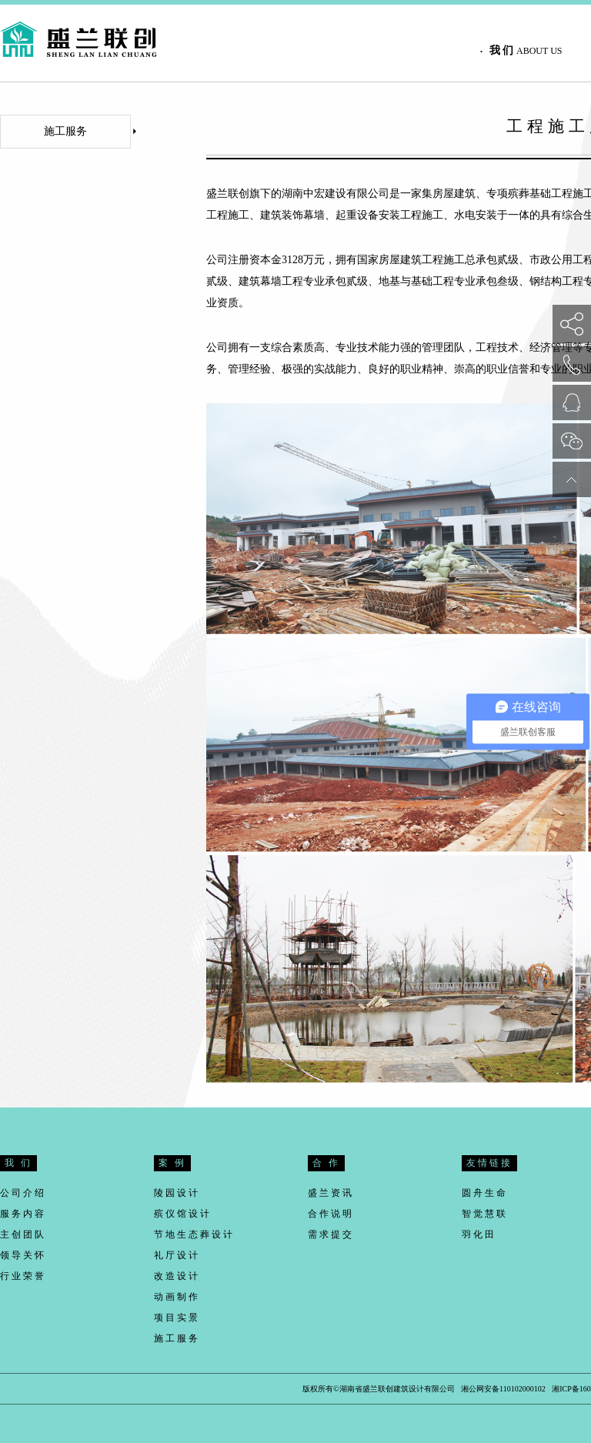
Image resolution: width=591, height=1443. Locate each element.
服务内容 (23, 1213)
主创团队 (23, 1234)
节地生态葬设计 (194, 1234)
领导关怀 (23, 1255)
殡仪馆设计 (183, 1213)
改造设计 (177, 1276)
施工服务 (87, 131)
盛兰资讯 (331, 1192)
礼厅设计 (177, 1255)
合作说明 (331, 1213)
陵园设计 (177, 1192)
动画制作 (177, 1296)
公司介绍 (23, 1192)
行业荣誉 (23, 1276)
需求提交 (331, 1234)
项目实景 (177, 1317)
